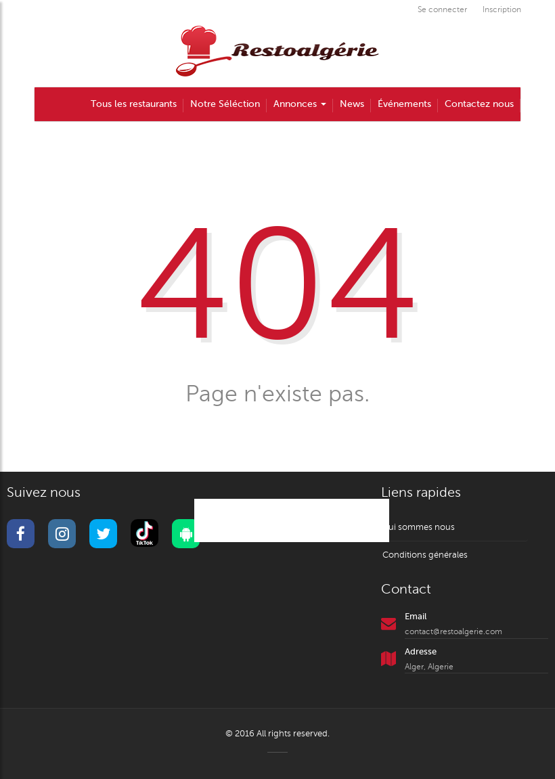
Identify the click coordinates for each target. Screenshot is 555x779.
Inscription (502, 9)
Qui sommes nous (418, 527)
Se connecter (442, 9)
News (352, 104)
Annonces (299, 104)
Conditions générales (425, 555)
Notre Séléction (225, 104)
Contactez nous (479, 104)
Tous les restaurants (134, 104)
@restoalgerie (291, 520)
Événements (404, 104)
